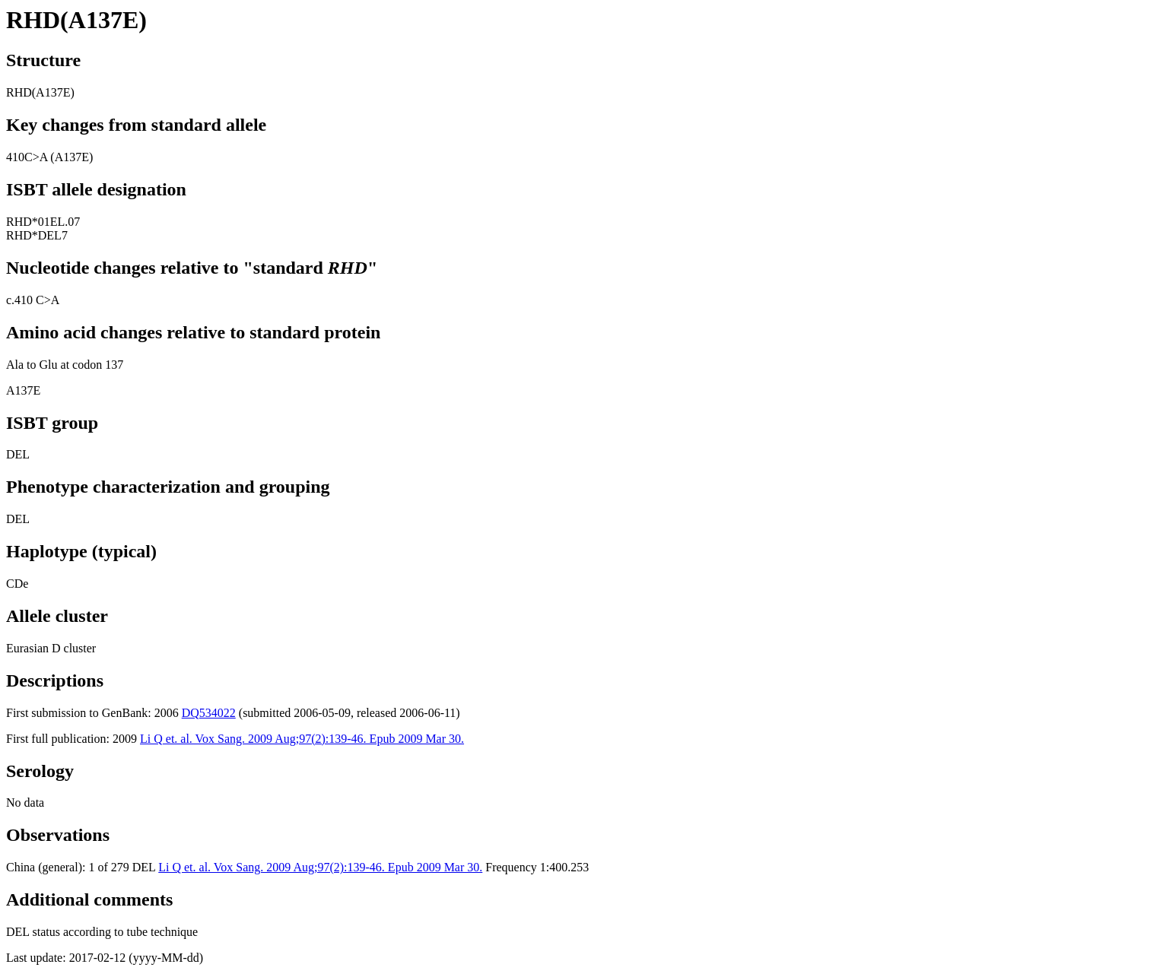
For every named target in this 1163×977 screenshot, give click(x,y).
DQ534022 (209, 712)
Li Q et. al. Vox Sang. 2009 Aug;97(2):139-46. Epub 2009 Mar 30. (302, 738)
